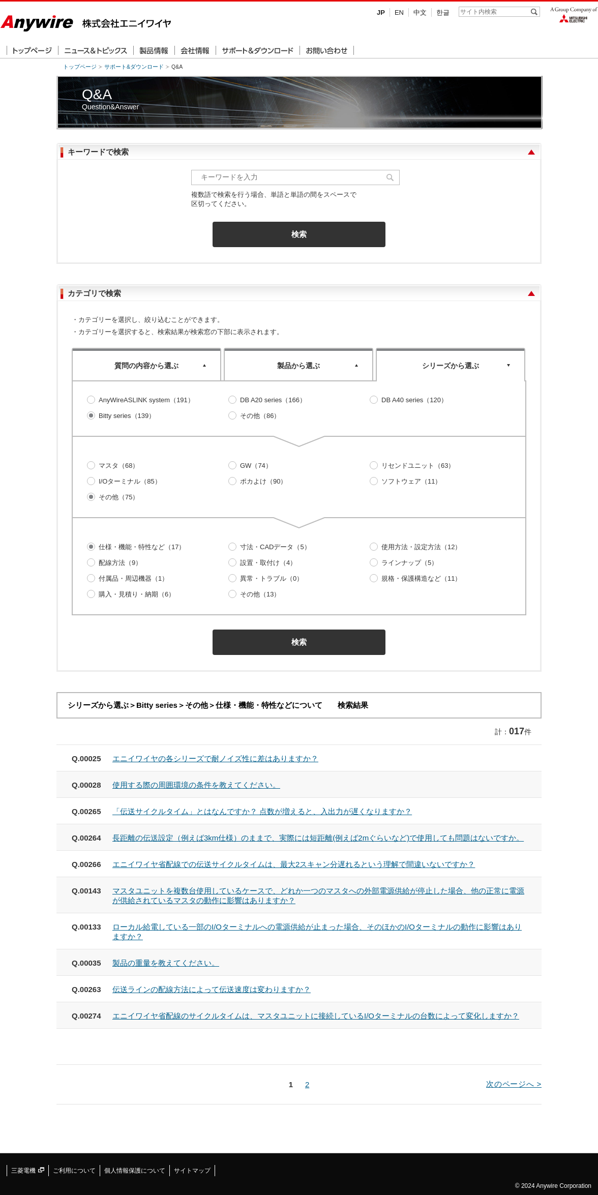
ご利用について (74, 1170)
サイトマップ (192, 1170)
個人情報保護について (134, 1170)
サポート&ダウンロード (134, 67)
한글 (443, 12)
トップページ (80, 67)
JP (381, 12)
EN (399, 12)
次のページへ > (514, 1084)
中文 (420, 12)
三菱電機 (27, 1170)
